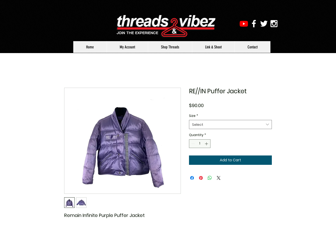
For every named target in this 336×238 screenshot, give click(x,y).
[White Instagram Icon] (274, 24)
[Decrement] (193, 144)
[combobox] (230, 124)
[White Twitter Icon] (264, 24)
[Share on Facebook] (192, 178)
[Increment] (207, 144)
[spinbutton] (200, 144)
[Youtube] (244, 24)
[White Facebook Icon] (254, 24)
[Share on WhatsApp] (210, 178)
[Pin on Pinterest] (201, 178)
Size (193, 116)
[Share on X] (218, 178)
